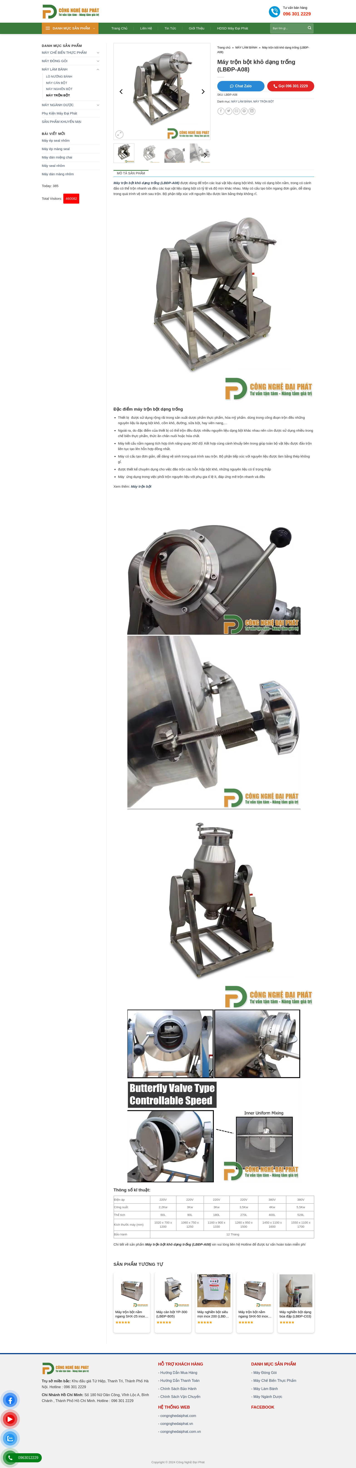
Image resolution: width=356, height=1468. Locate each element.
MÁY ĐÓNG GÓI (54, 61)
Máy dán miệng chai (57, 157)
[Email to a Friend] (236, 111)
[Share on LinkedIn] (251, 111)
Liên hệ (146, 28)
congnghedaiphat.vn (176, 1424)
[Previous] (121, 91)
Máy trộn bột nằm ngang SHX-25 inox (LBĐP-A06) (130, 1314)
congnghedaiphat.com (178, 1416)
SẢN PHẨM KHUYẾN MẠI (61, 122)
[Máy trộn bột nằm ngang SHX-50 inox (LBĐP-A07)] (254, 1290)
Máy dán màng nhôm (58, 174)
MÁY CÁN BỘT (56, 83)
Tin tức (170, 28)
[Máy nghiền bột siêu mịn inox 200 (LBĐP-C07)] (213, 1290)
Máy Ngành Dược (267, 1397)
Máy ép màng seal (56, 149)
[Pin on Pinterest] (244, 111)
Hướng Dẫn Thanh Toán (180, 1381)
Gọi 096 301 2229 (291, 86)
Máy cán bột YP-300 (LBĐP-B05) (171, 1314)
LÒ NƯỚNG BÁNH (59, 76)
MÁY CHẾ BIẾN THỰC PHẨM (64, 52)
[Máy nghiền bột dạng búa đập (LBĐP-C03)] (295, 1290)
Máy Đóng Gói (265, 1373)
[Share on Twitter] (228, 111)
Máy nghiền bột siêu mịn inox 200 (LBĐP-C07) (213, 1314)
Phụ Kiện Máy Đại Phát (59, 113)
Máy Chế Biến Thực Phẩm (274, 1381)
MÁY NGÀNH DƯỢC (58, 105)
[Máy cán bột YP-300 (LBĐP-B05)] (172, 1290)
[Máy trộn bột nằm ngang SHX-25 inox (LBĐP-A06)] (131, 1290)
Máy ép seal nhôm (56, 140)
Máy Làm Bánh (265, 1389)
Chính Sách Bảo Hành (178, 1389)
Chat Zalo (241, 86)
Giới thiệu (196, 28)
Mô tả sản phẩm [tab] (131, 173)
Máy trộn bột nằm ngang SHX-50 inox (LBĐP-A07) (253, 1314)
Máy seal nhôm (53, 166)
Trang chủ (119, 28)
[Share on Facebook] (221, 111)
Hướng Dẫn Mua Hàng (178, 1373)
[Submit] (309, 28)
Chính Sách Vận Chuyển (180, 1397)
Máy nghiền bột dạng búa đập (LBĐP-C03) (295, 1314)
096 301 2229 (297, 13)
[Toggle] (98, 52)
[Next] (202, 91)
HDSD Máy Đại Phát (232, 28)
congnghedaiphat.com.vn (180, 1432)
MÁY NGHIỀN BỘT (59, 89)
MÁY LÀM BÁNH (54, 69)
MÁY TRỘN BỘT (58, 95)
